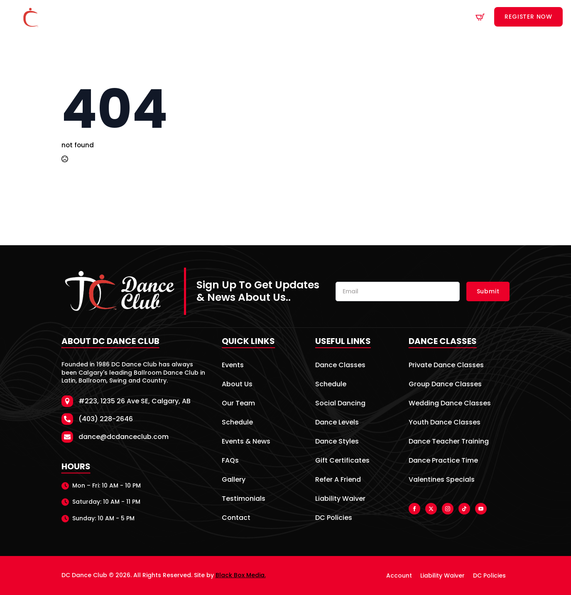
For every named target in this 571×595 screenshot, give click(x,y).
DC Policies (333, 518)
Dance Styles (337, 442)
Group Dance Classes (445, 385)
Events (233, 366)
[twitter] (431, 509)
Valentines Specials (442, 480)
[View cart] (480, 17)
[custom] (464, 509)
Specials (382, 17)
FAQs (230, 461)
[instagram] (447, 509)
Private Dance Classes (446, 366)
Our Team (238, 404)
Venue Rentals (335, 17)
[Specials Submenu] (402, 17)
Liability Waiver (340, 499)
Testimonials (243, 499)
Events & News (246, 442)
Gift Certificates (342, 461)
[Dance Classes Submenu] (256, 17)
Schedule (285, 17)
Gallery (233, 480)
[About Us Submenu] (190, 17)
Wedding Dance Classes (450, 404)
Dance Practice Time (443, 461)
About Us (169, 17)
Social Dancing (340, 404)
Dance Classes (227, 17)
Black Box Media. (241, 575)
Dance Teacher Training (449, 442)
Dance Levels (337, 423)
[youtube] (481, 509)
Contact (431, 17)
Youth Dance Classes (444, 423)
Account (399, 575)
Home (133, 17)
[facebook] (414, 509)
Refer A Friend (338, 480)
